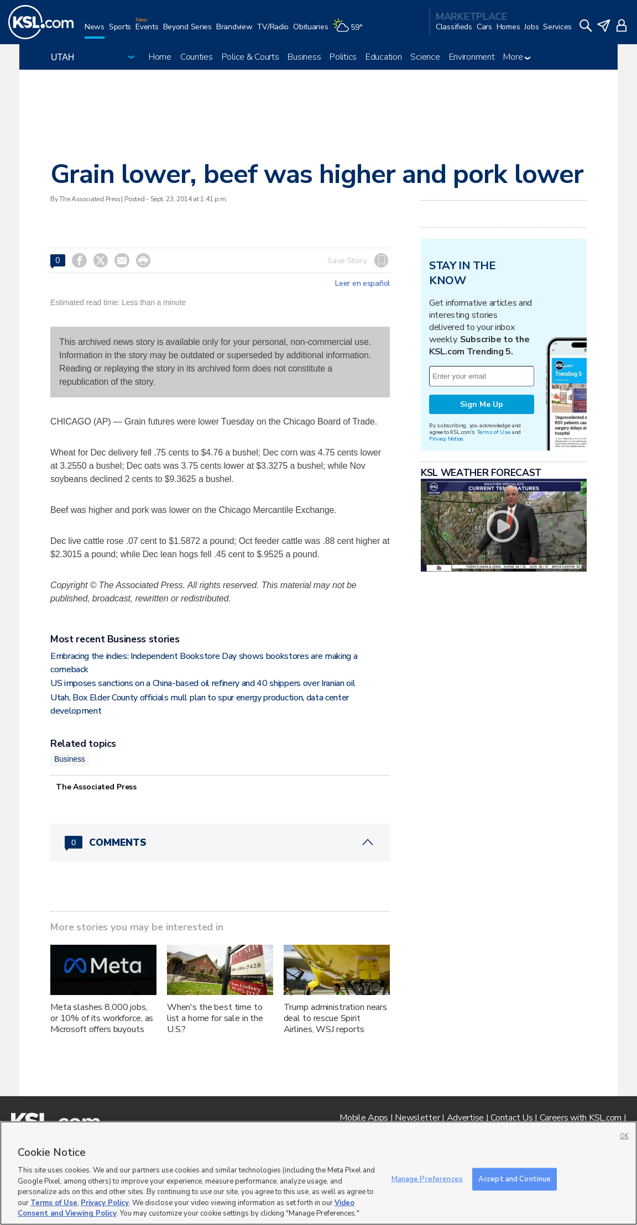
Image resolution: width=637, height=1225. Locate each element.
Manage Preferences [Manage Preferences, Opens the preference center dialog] (427, 1179)
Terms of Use (493, 432)
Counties (196, 57)
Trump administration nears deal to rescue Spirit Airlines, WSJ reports (335, 1018)
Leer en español (362, 283)
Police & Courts (250, 57)
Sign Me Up (481, 404)
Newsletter (417, 1118)
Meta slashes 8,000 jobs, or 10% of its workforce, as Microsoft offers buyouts (101, 1018)
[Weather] (349, 31)
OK (624, 1136)
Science (425, 57)
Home (160, 57)
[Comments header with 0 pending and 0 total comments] (220, 842)
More (516, 57)
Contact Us (511, 1118)
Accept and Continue (514, 1179)
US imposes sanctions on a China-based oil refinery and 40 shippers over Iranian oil (202, 683)
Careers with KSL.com (581, 1118)
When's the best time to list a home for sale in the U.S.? (215, 1018)
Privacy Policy (105, 1203)
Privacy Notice (446, 438)
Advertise (465, 1118)
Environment (472, 57)
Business (304, 57)
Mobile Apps (364, 1118)
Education (383, 57)
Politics (343, 57)
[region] (318, 1173)
